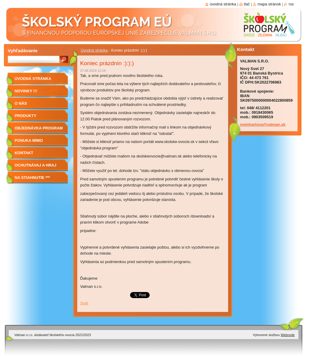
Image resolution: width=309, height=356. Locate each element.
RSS (291, 4)
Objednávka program (39, 128)
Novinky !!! (26, 91)
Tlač (247, 4)
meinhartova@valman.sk (262, 124)
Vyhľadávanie (23, 50)
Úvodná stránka (94, 50)
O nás (21, 103)
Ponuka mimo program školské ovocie (35, 142)
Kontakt (24, 153)
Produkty (26, 115)
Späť (84, 303)
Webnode (288, 335)
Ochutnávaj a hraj (35, 165)
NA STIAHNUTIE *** (32, 177)
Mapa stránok (269, 4)
